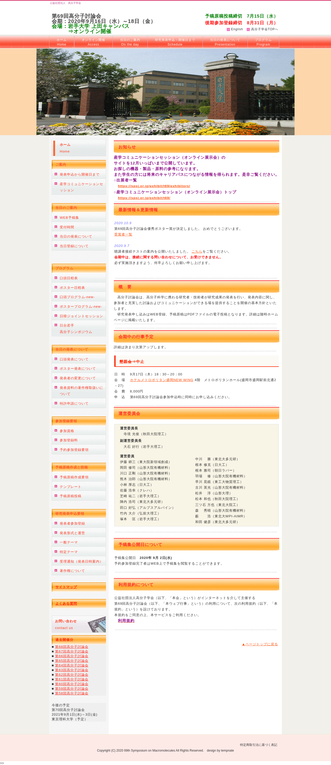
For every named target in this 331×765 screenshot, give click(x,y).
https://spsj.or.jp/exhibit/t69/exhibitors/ (154, 186)
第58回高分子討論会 (71, 693)
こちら (197, 251)
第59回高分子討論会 (71, 689)
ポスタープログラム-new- (81, 306)
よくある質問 (66, 603)
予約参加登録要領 (74, 450)
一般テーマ (69, 542)
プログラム (263, 42)
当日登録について (74, 246)
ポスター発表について (78, 368)
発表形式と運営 (72, 533)
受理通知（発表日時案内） (81, 561)
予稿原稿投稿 (70, 496)
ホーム (62, 42)
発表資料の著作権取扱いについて (81, 391)
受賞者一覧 (123, 234)
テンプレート (70, 487)
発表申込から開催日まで (80, 174)
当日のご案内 (130, 42)
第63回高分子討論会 (71, 670)
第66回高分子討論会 (71, 656)
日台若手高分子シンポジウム (76, 328)
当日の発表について (225, 42)
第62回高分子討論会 (71, 675)
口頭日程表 (69, 278)
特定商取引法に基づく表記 (258, 745)
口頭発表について (74, 359)
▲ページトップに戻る (260, 644)
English (237, 29)
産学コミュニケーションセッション (81, 187)
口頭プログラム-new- (77, 297)
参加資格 (67, 431)
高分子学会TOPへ (264, 29)
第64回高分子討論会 (71, 665)
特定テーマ (69, 552)
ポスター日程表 (72, 288)
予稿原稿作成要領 (74, 477)
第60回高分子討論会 (71, 684)
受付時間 (67, 227)
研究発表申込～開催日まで (175, 42)
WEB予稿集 (69, 217)
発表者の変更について (78, 378)
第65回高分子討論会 (71, 661)
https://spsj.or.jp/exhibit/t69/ (144, 198)
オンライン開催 (93, 42)
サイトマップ (66, 587)
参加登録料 (69, 440)
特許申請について (74, 403)
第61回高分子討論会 (71, 679)
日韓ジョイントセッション (81, 316)
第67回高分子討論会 (71, 651)
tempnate (227, 750)
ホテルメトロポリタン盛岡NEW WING (161, 380)
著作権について (72, 571)
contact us (66, 624)
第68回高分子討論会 (71, 647)
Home (65, 148)
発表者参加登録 (72, 523)
